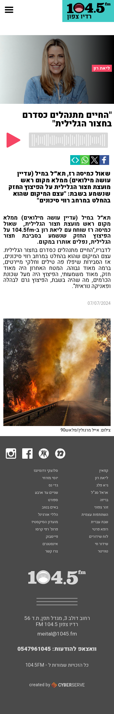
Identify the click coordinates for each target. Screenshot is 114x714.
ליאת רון (102, 68)
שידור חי (101, 544)
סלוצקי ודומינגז (46, 471)
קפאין (103, 471)
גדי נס (53, 485)
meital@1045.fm (57, 633)
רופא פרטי (100, 529)
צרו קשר (51, 551)
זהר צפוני (101, 507)
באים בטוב (50, 507)
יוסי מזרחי (50, 478)
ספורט (53, 500)
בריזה (104, 500)
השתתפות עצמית (94, 515)
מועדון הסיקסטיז (45, 522)
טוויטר (103, 551)
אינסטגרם (50, 544)
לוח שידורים (98, 537)
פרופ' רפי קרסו (46, 529)
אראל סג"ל (99, 493)
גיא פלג (102, 485)
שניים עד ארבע (46, 493)
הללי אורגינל (48, 515)
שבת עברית (99, 522)
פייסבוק (52, 537)
